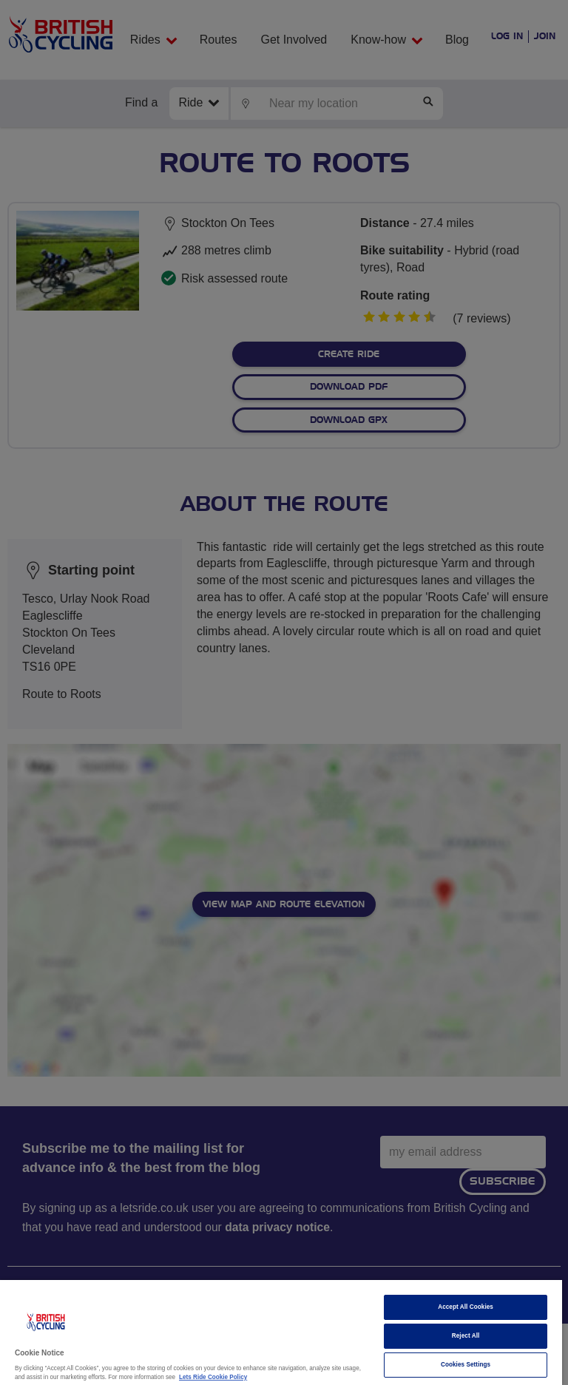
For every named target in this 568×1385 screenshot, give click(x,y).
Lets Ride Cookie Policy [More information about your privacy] (213, 1377)
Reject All (466, 1335)
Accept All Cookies (465, 1307)
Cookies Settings (465, 1364)
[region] (281, 1332)
